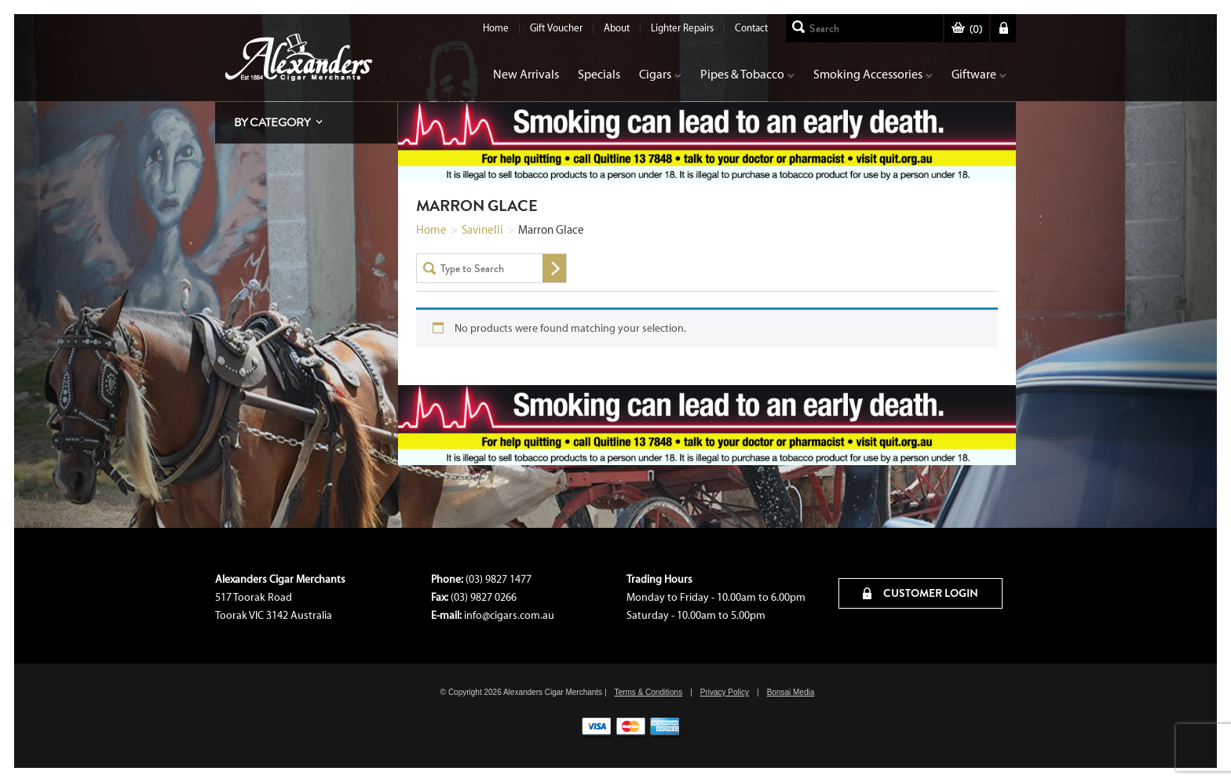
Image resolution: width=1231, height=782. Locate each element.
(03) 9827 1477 (498, 579)
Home (496, 28)
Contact (751, 28)
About (617, 28)
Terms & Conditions (648, 692)
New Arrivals (526, 74)
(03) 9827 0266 (484, 597)
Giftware (979, 74)
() (967, 29)
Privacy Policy (724, 692)
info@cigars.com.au (509, 615)
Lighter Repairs (682, 28)
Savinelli (482, 230)
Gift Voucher (556, 28)
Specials (599, 74)
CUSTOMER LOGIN (920, 593)
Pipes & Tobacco (747, 74)
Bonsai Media (791, 692)
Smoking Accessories (873, 74)
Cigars (660, 74)
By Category (272, 122)
